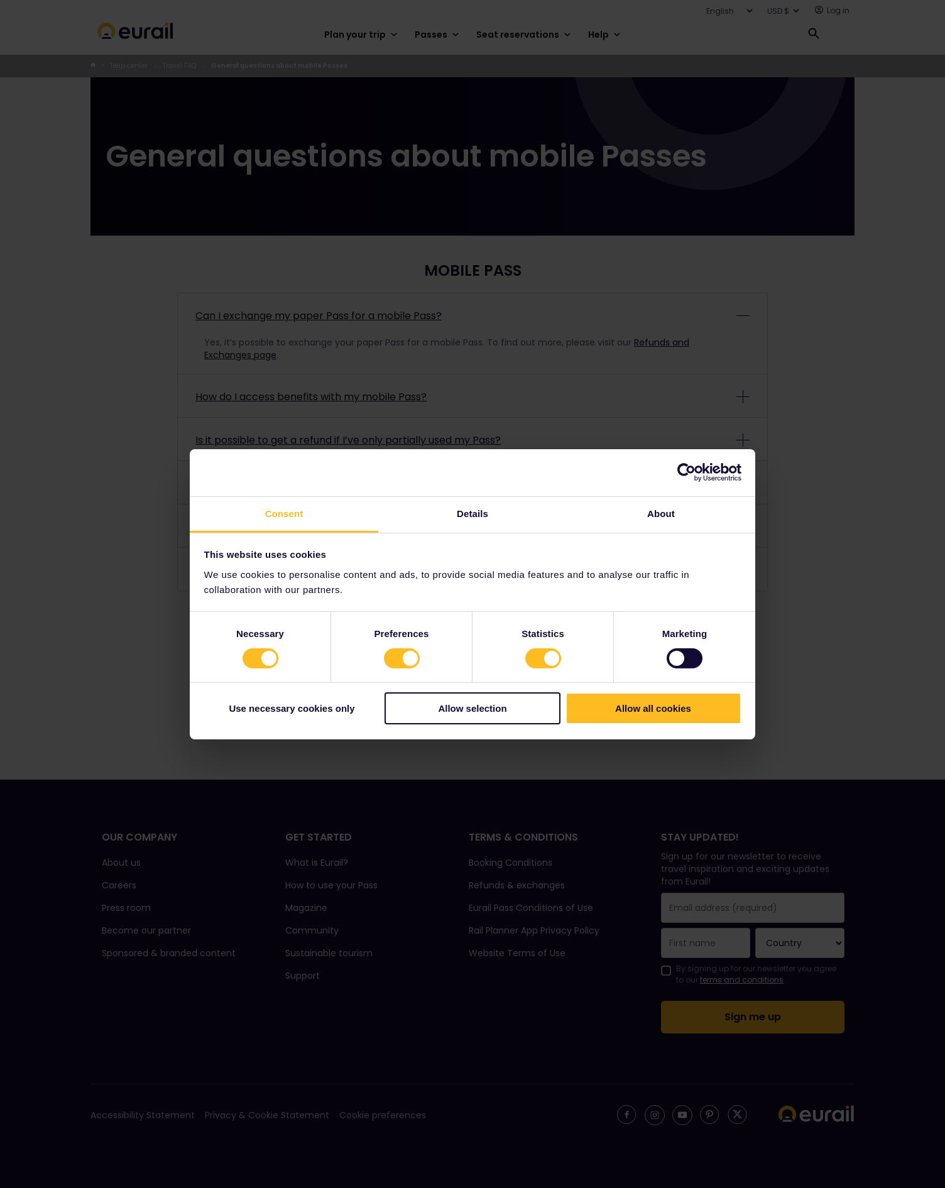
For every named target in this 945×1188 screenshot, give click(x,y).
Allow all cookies (653, 708)
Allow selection (472, 708)
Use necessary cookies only (291, 708)
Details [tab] (472, 513)
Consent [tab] (284, 513)
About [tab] (661, 513)
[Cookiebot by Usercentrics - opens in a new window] (686, 472)
